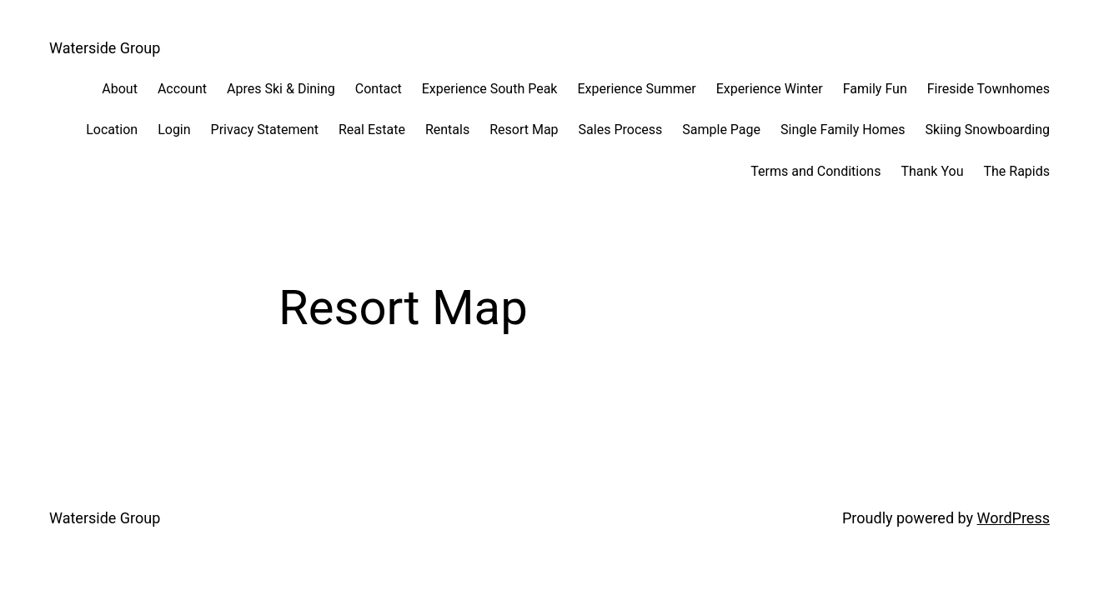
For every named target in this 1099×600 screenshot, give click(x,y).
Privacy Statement (265, 130)
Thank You (932, 171)
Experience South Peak (490, 89)
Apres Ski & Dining (281, 89)
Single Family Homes (843, 130)
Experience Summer (636, 89)
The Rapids (1016, 171)
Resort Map (523, 130)
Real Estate (372, 130)
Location (112, 130)
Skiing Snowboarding (988, 130)
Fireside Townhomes (988, 89)
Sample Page (721, 130)
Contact (378, 89)
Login (174, 130)
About (120, 89)
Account (182, 89)
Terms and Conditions (815, 171)
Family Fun (875, 89)
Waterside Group (104, 48)
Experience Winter (769, 89)
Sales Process (621, 130)
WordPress (1013, 518)
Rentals (447, 130)
